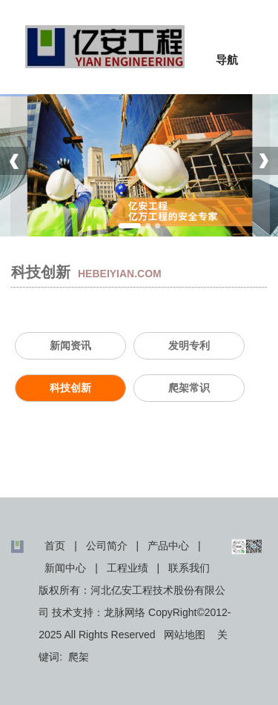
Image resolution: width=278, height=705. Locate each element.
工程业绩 (127, 568)
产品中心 (168, 546)
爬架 (78, 657)
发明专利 (189, 345)
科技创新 (70, 388)
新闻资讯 (70, 345)
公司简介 (107, 546)
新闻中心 (65, 568)
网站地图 (184, 635)
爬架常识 (189, 388)
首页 (54, 546)
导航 (227, 59)
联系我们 (189, 568)
